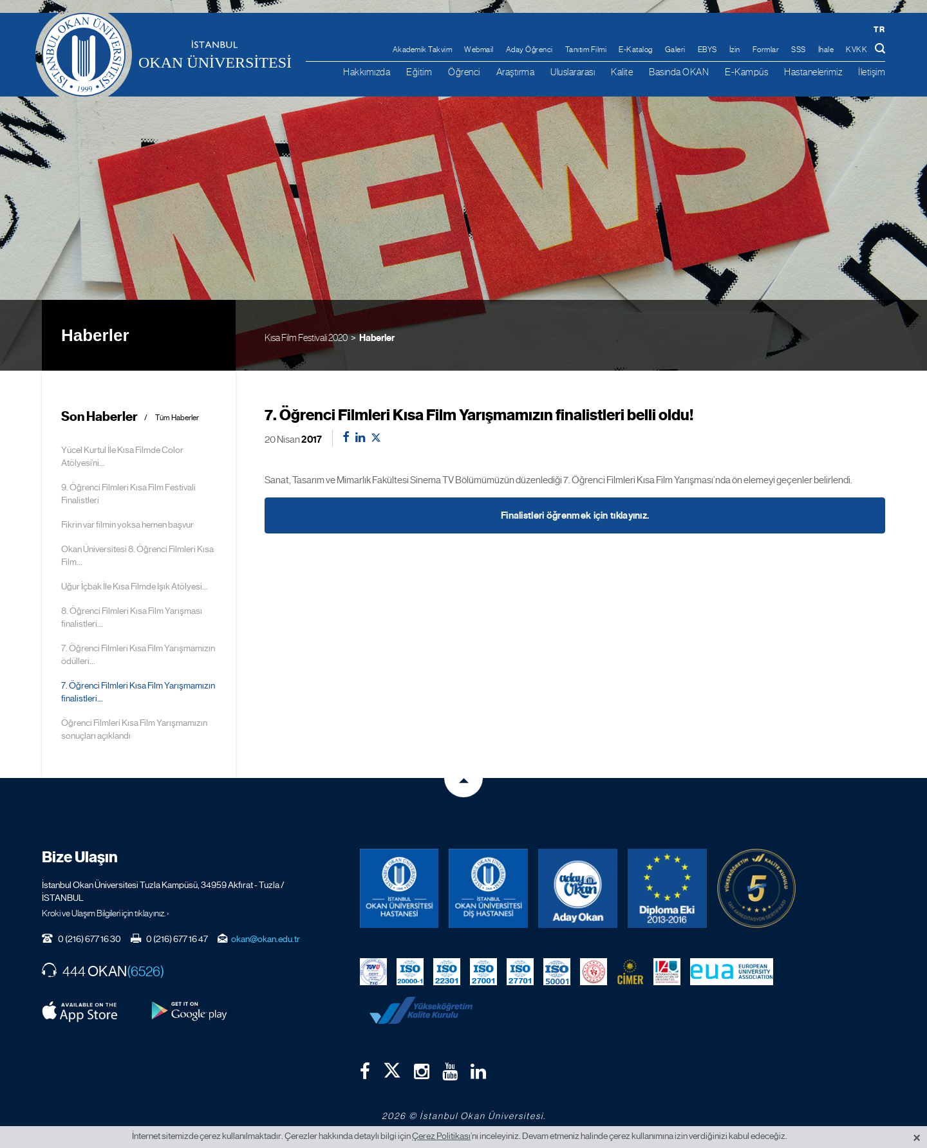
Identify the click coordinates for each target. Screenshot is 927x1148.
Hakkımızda (366, 71)
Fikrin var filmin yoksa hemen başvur (127, 524)
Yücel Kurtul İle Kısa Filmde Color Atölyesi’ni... (122, 456)
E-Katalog (636, 49)
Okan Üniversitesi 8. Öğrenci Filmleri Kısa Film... (137, 555)
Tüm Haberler (177, 418)
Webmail (479, 49)
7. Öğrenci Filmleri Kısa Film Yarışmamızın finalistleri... (138, 691)
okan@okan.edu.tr (265, 939)
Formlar (766, 49)
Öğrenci (464, 71)
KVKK (856, 49)
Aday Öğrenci (529, 49)
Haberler (377, 338)
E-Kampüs (746, 71)
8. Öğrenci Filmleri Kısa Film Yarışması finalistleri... (131, 617)
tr (879, 29)
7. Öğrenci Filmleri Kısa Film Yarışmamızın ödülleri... (138, 654)
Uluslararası (572, 71)
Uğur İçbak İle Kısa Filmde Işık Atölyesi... (134, 586)
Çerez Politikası (441, 1136)
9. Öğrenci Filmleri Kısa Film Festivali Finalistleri (128, 493)
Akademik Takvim (423, 49)
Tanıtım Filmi (586, 49)
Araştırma (515, 71)
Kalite (622, 71)
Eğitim (419, 71)
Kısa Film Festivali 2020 (306, 337)
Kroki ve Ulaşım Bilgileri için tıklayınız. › (105, 913)
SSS (798, 49)
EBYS (707, 49)
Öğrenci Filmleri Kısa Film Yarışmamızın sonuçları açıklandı (134, 729)
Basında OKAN (679, 71)
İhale (826, 49)
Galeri (675, 49)
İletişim (871, 71)
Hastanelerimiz (813, 71)
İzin (734, 49)
